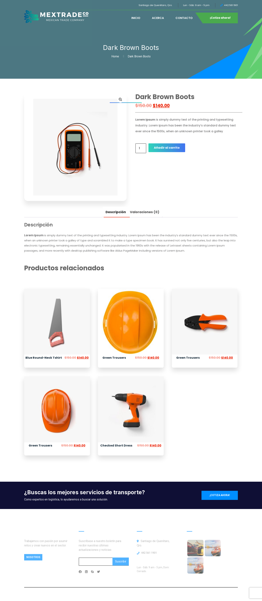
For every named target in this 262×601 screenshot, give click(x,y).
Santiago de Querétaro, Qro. (155, 5)
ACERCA (158, 18)
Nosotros (33, 559)
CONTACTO (184, 18)
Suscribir (120, 563)
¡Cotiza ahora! (220, 18)
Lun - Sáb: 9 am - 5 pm (196, 5)
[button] (120, 99)
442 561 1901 (149, 555)
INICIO (135, 18)
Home (115, 56)
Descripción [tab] (116, 212)
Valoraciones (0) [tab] (144, 212)
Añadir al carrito (167, 148)
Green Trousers (114, 358)
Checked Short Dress (116, 445)
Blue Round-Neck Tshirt (43, 358)
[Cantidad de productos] (141, 148)
